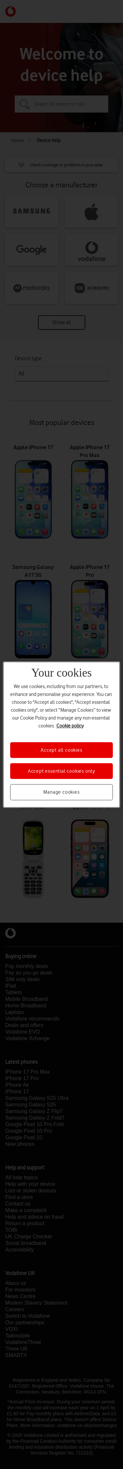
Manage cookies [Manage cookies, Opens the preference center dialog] (61, 792)
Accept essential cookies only (61, 771)
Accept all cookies (61, 750)
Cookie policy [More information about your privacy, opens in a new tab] (70, 725)
